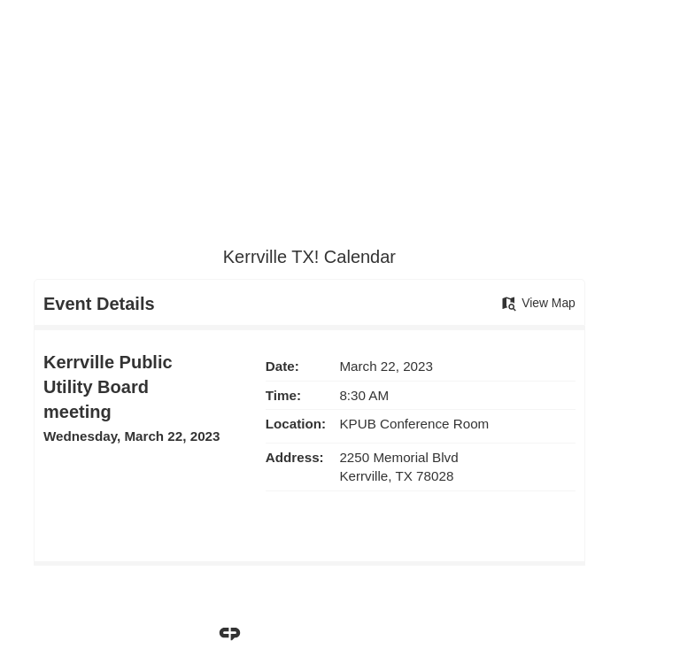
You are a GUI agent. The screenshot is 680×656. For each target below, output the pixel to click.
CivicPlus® (435, 633)
